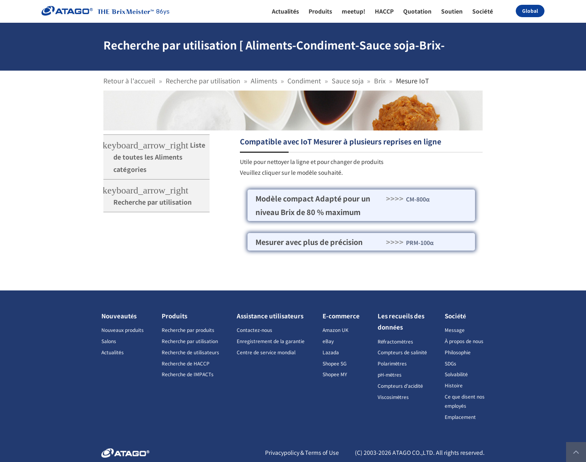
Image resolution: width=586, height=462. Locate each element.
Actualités (112, 352)
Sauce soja (348, 80)
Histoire (454, 385)
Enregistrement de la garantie (271, 341)
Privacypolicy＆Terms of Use (302, 452)
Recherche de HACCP (186, 363)
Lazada (331, 352)
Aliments (264, 80)
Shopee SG (334, 363)
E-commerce (341, 316)
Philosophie (458, 352)
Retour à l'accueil (129, 80)
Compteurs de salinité (402, 352)
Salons (108, 341)
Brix (380, 80)
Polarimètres (392, 363)
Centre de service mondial (266, 352)
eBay (328, 341)
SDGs (450, 363)
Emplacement (460, 416)
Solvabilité (456, 374)
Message (455, 329)
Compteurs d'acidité (400, 385)
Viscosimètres (393, 396)
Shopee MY (335, 374)
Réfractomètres (395, 341)
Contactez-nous (254, 329)
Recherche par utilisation (203, 80)
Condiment (304, 80)
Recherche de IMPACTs (188, 374)
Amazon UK (335, 329)
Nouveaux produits (122, 329)
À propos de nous (464, 341)
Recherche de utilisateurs (190, 352)
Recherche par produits (188, 329)
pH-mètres (390, 374)
